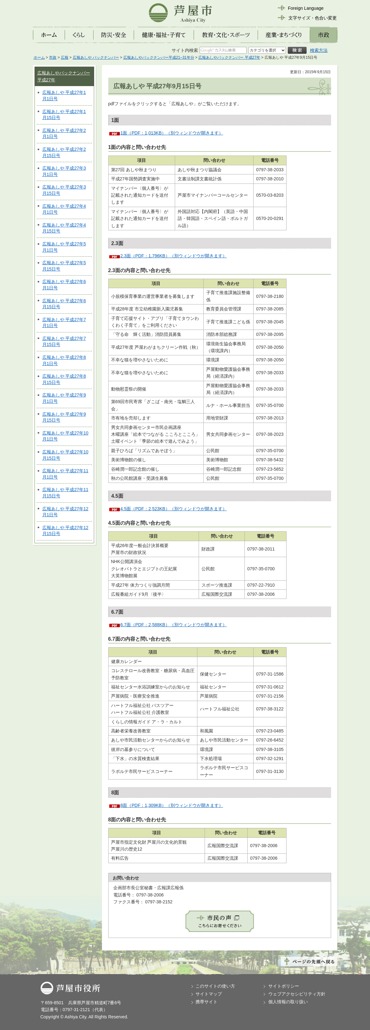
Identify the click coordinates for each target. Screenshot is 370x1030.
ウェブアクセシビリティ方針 (296, 993)
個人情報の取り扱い (288, 1001)
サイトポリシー (283, 986)
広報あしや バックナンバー (96, 57)
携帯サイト (206, 1001)
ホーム (39, 57)
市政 (52, 57)
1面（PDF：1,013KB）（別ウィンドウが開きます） (172, 132)
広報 (64, 57)
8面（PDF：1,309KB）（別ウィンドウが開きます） (172, 805)
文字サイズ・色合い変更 (312, 17)
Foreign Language (306, 8)
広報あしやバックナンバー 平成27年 (229, 57)
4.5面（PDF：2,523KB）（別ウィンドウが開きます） (174, 508)
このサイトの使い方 (215, 986)
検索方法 (319, 50)
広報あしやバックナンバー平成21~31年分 (158, 57)
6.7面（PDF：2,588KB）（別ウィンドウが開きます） (174, 624)
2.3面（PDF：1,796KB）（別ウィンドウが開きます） (174, 255)
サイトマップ (209, 993)
